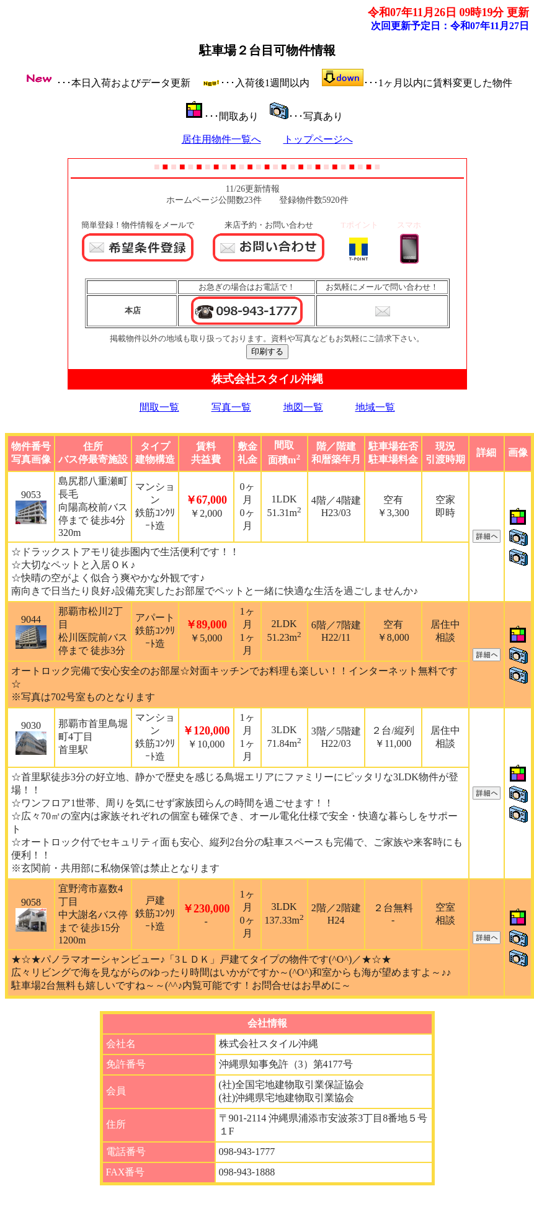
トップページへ (318, 139)
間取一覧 (159, 407)
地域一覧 (375, 407)
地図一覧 (303, 407)
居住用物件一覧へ (221, 139)
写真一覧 (231, 407)
